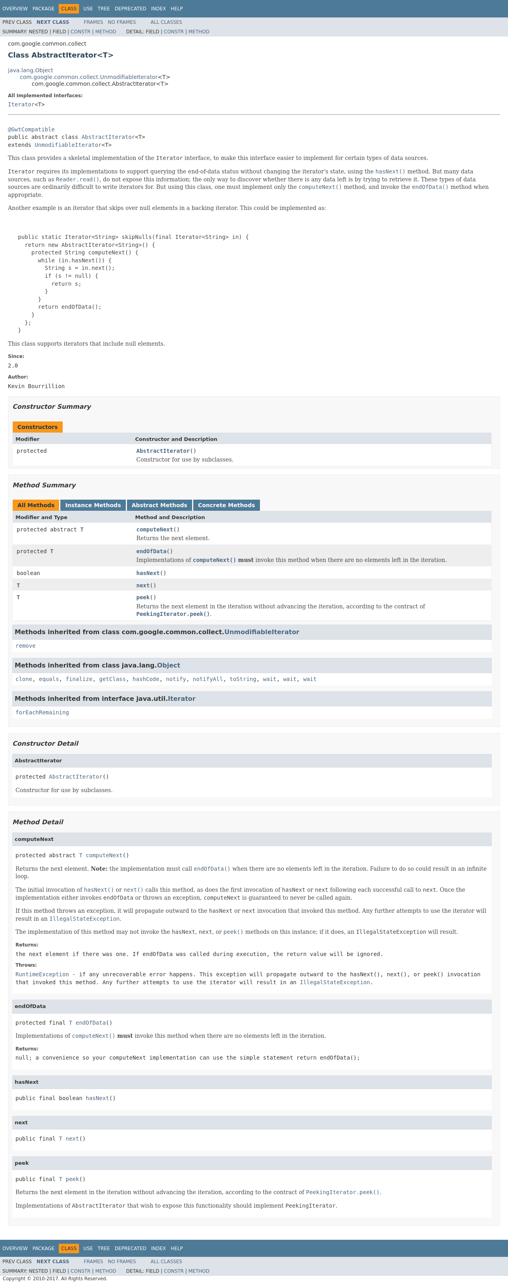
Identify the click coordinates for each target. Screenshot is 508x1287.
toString (243, 679)
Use (88, 9)
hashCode (146, 679)
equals (49, 679)
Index (158, 9)
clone (23, 679)
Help (177, 9)
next (143, 585)
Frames (93, 22)
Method (105, 32)
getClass (112, 679)
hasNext (148, 573)
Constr (80, 32)
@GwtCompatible (31, 129)
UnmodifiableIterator (68, 145)
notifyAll (208, 679)
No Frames (122, 22)
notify (176, 679)
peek (143, 597)
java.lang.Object (30, 70)
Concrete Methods (226, 505)
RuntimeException (42, 974)
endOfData (152, 551)
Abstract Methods (159, 505)
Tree (104, 9)
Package (43, 9)
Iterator (21, 104)
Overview (15, 9)
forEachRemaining (42, 712)
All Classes (166, 22)
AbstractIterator (108, 137)
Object (169, 665)
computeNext (155, 529)
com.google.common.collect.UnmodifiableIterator (89, 77)
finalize (78, 679)
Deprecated (130, 9)
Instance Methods (93, 505)
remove (25, 646)
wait (270, 679)
